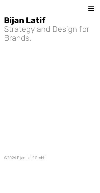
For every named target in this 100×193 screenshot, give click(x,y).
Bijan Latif (25, 20)
